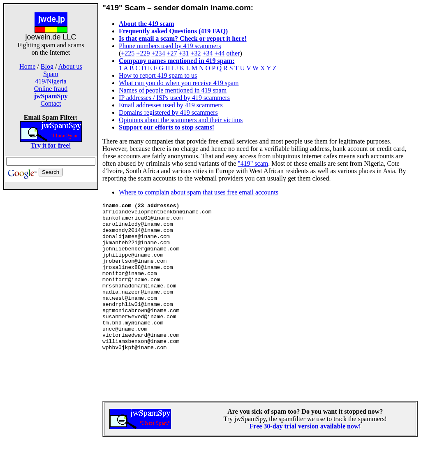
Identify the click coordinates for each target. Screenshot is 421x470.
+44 (220, 53)
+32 (195, 53)
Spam (50, 73)
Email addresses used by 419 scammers (171, 105)
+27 (172, 53)
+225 (127, 53)
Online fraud (50, 88)
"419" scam (253, 163)
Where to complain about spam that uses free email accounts (198, 192)
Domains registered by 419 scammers (168, 112)
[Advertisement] (51, 320)
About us (70, 66)
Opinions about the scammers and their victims (181, 119)
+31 (183, 53)
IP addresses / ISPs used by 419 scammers (174, 97)
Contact (51, 103)
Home (27, 66)
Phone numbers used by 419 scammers (170, 45)
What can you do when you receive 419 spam (178, 82)
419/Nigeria (50, 81)
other (233, 53)
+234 (158, 53)
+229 (143, 53)
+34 (208, 53)
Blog (47, 66)
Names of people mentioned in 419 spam (173, 90)
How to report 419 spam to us (158, 75)
